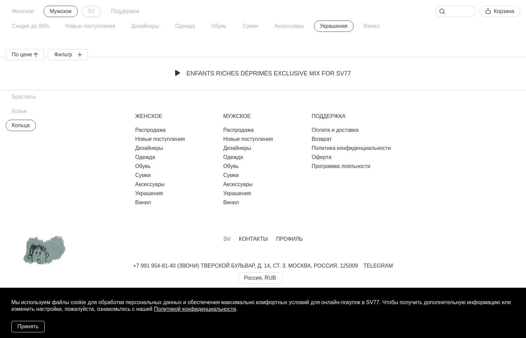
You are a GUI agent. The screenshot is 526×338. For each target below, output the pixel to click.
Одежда (185, 26)
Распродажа (150, 130)
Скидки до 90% (30, 26)
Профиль (289, 239)
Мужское (60, 11)
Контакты (253, 239)
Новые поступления (90, 26)
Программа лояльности (341, 166)
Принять (28, 326)
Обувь (218, 26)
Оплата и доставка (335, 130)
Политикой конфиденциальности (195, 309)
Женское (23, 11)
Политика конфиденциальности (351, 148)
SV (91, 11)
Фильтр (68, 54)
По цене (25, 54)
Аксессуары (289, 26)
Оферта (321, 157)
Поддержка (125, 11)
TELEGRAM (378, 266)
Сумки (250, 26)
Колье (19, 111)
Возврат (322, 139)
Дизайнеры (145, 26)
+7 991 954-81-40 (154, 266)
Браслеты (24, 97)
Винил (371, 26)
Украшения (334, 26)
